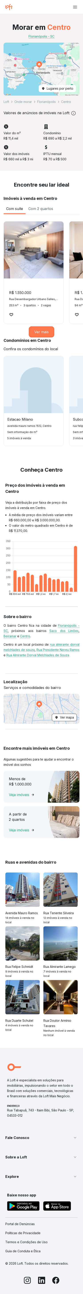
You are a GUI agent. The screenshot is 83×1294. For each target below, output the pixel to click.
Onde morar (23, 102)
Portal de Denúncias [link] (20, 1224)
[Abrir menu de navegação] (75, 7)
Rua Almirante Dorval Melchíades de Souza (37, 655)
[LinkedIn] (41, 1281)
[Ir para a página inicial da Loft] (10, 7)
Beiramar (10, 636)
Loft (6, 102)
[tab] (15, 208)
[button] (41, 69)
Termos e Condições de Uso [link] (26, 1242)
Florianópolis (46, 102)
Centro (25, 636)
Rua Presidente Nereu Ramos (58, 650)
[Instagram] (27, 1281)
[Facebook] (55, 1281)
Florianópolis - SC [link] (41, 36)
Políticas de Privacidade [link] (23, 1233)
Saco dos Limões (64, 631)
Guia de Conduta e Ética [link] (23, 1251)
